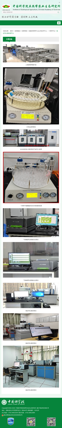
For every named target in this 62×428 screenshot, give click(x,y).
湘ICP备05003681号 (43, 408)
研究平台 (52, 31)
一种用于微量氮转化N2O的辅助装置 (31, 206)
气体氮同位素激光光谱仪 (31, 239)
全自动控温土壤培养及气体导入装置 (31, 149)
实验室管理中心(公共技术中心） (38, 31)
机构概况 (17, 31)
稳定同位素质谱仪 (31, 311)
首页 (11, 31)
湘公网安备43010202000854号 (13, 415)
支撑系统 (24, 31)
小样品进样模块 (31, 127)
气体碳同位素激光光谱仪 (31, 280)
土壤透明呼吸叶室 (31, 65)
